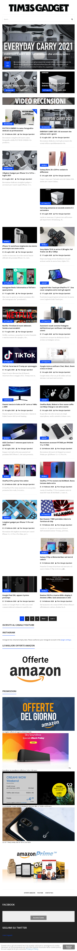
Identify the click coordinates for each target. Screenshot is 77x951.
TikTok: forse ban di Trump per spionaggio (19, 366)
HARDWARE (8, 400)
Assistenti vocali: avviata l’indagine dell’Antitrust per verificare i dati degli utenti (55, 328)
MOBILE (44, 165)
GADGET (44, 283)
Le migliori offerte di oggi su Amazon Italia (16, 732)
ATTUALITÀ (47, 90)
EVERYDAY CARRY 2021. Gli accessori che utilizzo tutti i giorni (36, 55)
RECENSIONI (9, 90)
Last (52, 619)
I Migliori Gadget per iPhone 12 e (19, 85)
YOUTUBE (40, 893)
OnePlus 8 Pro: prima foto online (15, 481)
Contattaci (49, 893)
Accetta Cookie (38, 918)
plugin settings (66, 640)
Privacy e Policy (32, 949)
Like (7, 64)
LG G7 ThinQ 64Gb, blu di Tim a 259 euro (16, 842)
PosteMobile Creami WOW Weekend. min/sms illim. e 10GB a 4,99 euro (27, 806)
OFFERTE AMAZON (29, 893)
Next (44, 619)
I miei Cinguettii (7, 935)
